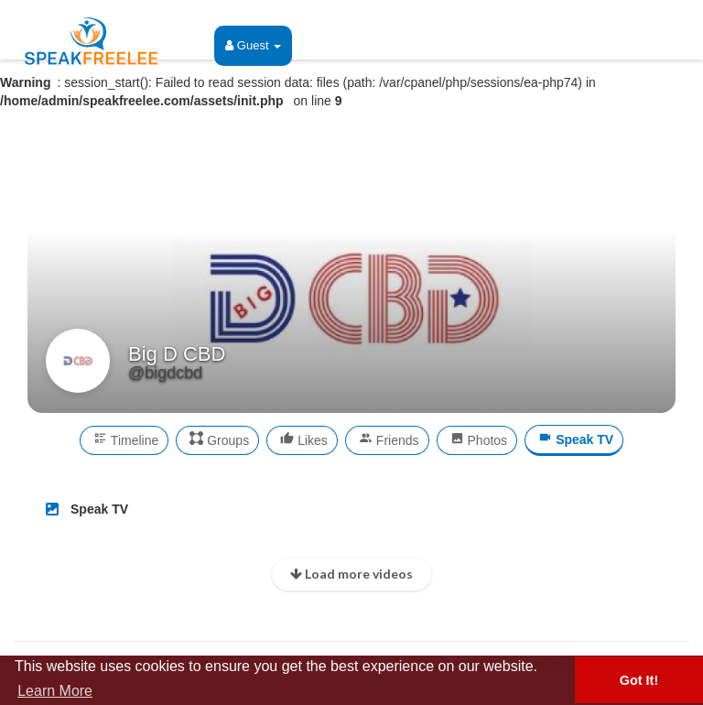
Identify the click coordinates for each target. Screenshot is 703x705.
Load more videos (351, 573)
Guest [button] (253, 45)
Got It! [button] (639, 680)
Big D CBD (176, 353)
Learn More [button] (54, 691)
